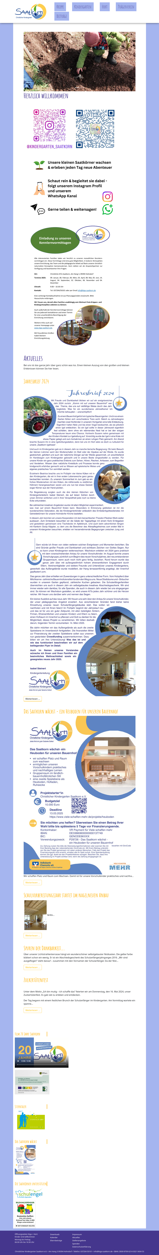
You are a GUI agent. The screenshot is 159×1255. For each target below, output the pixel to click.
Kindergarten (82, 7)
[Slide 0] (77, 87)
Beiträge (62, 16)
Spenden (76, 1243)
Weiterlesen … (32, 698)
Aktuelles (76, 1237)
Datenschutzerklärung (81, 1246)
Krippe (60, 7)
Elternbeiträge (56, 1240)
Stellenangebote (79, 1240)
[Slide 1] (82, 87)
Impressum (77, 1234)
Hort (105, 7)
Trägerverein (126, 7)
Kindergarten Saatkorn (30, 11)
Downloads (55, 1234)
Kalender (54, 1237)
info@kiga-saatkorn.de (103, 1251)
